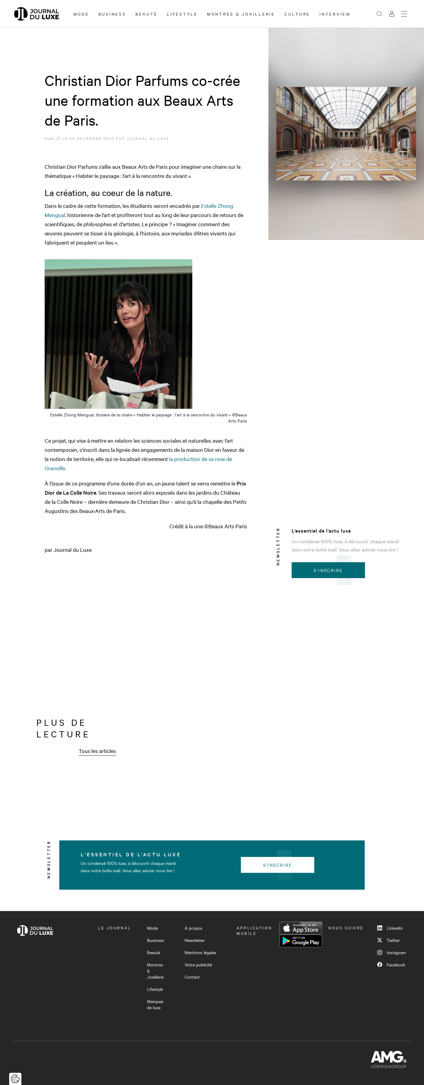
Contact (192, 977)
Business (112, 14)
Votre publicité (198, 964)
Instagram (391, 952)
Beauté (146, 14)
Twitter (388, 940)
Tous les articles (97, 750)
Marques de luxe (155, 1004)
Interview (335, 14)
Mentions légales (200, 952)
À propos (193, 928)
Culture (297, 14)
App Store (300, 928)
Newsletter (195, 940)
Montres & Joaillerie (241, 14)
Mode (81, 14)
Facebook (391, 964)
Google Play (300, 941)
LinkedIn (390, 928)
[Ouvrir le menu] (404, 13)
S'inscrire (328, 570)
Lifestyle (182, 14)
